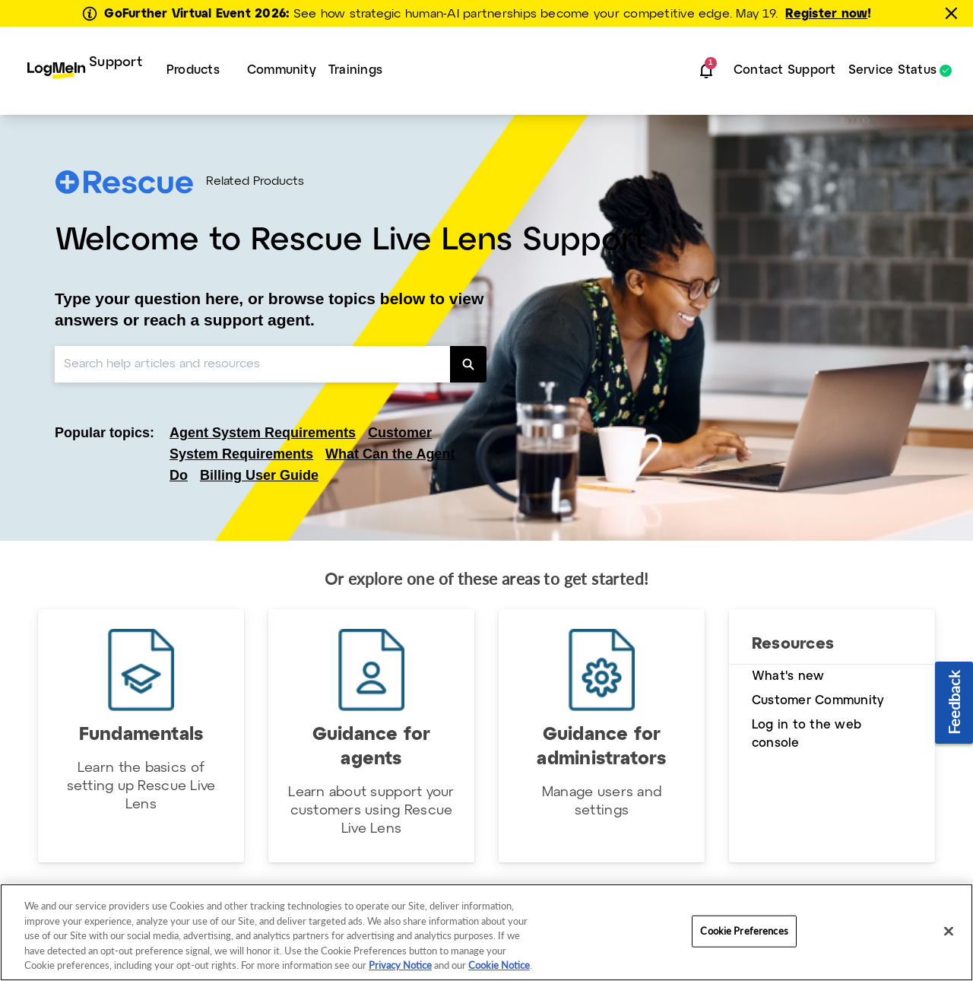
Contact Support (785, 70)
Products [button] (193, 70)
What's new (788, 676)
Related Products (255, 182)
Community (281, 70)
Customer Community (818, 700)
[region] (486, 932)
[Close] (948, 931)
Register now (826, 14)
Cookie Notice (499, 965)
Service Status (892, 71)
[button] (706, 71)
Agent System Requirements (263, 432)
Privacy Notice (400, 965)
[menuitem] (84, 70)
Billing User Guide (259, 475)
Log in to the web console (806, 734)
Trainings (355, 70)
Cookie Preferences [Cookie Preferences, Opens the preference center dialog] (744, 931)
